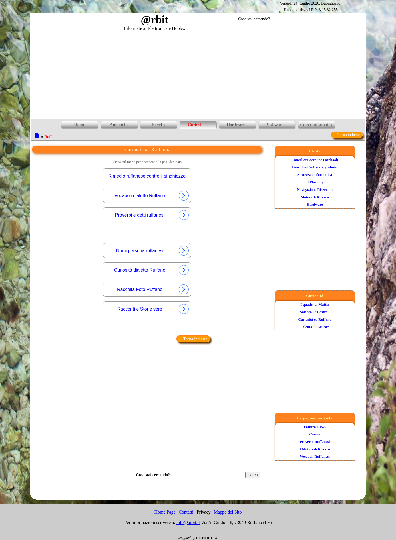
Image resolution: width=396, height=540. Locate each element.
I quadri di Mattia (314, 304)
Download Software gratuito (314, 167)
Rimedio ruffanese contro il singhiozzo (147, 176)
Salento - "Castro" (315, 312)
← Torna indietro (347, 135)
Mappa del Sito (227, 512)
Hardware (315, 204)
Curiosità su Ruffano (314, 319)
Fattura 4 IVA (315, 427)
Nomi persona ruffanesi (153, 250)
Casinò (314, 434)
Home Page (165, 512)
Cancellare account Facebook (314, 160)
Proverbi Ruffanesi (315, 441)
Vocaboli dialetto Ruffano (152, 195)
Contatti (187, 512)
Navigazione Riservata (315, 189)
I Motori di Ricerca (314, 449)
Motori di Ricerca (315, 197)
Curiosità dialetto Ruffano (152, 270)
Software (275, 124)
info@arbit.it (188, 522)
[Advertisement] (198, 74)
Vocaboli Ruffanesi (315, 456)
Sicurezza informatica (314, 174)
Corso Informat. (314, 124)
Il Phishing (314, 182)
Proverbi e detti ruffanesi (152, 215)
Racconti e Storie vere (153, 309)
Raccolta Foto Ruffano (153, 289)
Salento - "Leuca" (314, 327)
